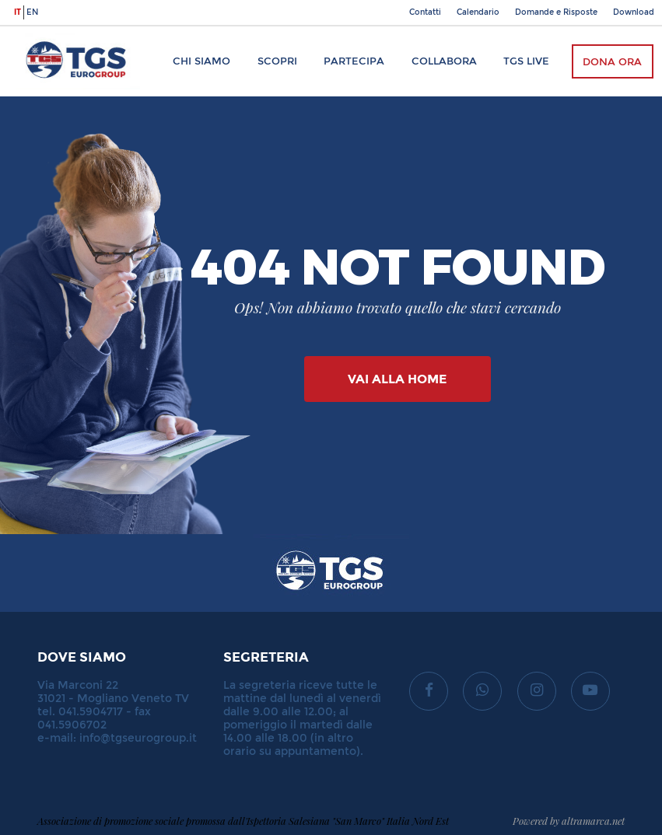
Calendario (478, 12)
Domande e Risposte (556, 12)
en (32, 12)
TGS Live (526, 61)
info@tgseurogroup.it (138, 738)
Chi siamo (201, 61)
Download (633, 12)
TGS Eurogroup (61, 33)
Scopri (277, 61)
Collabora (444, 61)
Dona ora (612, 62)
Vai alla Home (397, 379)
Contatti (425, 12)
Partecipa (354, 61)
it (17, 12)
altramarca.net (593, 820)
